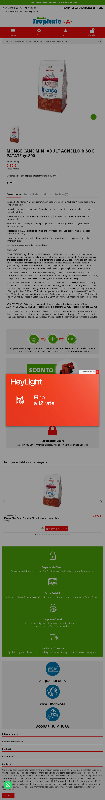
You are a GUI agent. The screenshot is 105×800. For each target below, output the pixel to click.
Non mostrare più (89, 372)
